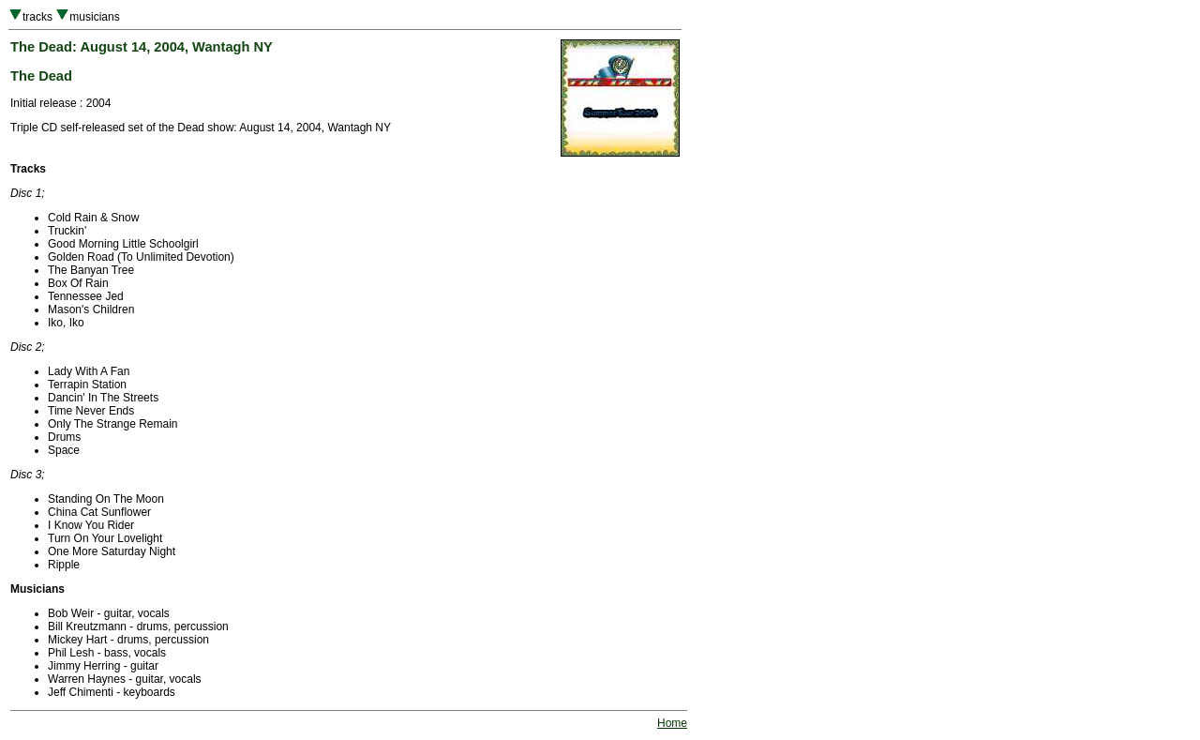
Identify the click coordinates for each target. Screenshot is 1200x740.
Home (672, 723)
